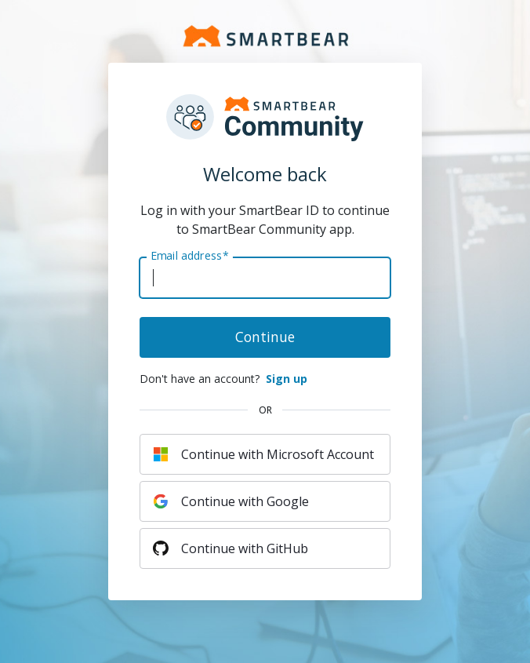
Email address (189, 256)
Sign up (286, 378)
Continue (265, 336)
